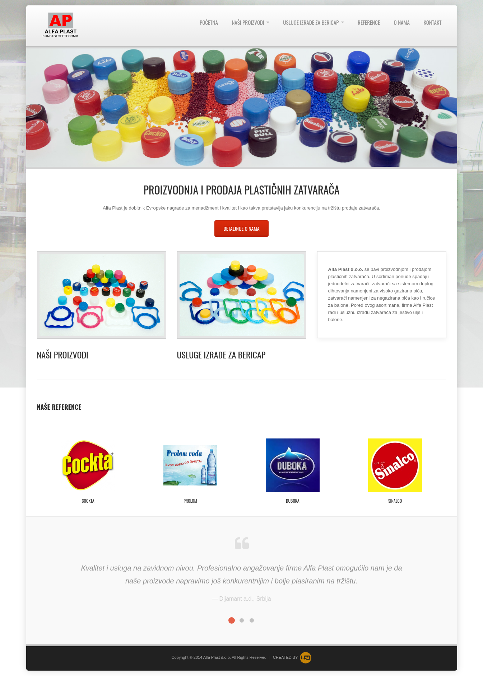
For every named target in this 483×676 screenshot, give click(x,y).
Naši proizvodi (63, 354)
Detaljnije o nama (241, 228)
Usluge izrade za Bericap (221, 354)
